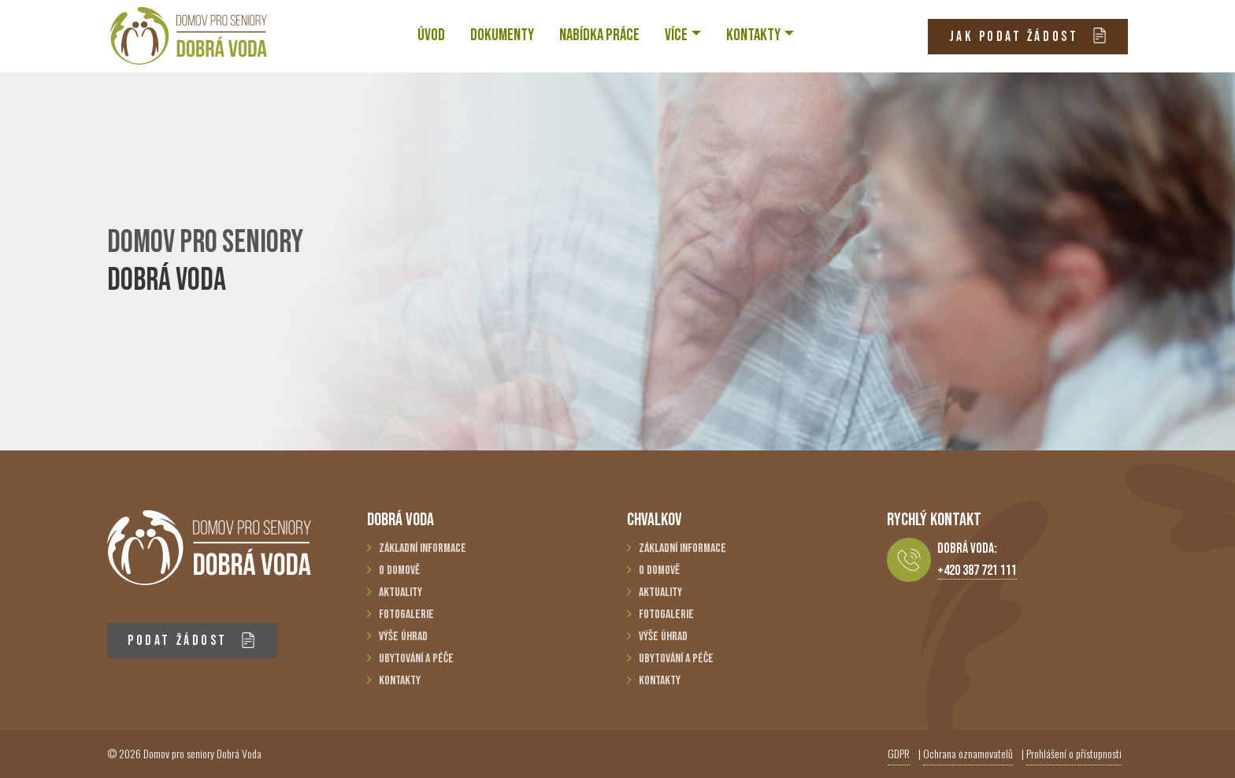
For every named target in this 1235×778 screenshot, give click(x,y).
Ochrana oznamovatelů (968, 753)
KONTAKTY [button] (753, 35)
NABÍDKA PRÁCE (599, 35)
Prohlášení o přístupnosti (1074, 753)
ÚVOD (431, 35)
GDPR (899, 753)
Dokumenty (502, 35)
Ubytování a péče (416, 658)
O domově (399, 570)
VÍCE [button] (676, 35)
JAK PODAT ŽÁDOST (1028, 36)
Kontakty (400, 680)
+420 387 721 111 (977, 570)
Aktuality (400, 592)
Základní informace (422, 548)
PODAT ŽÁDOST (192, 640)
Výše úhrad (403, 636)
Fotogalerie (406, 614)
